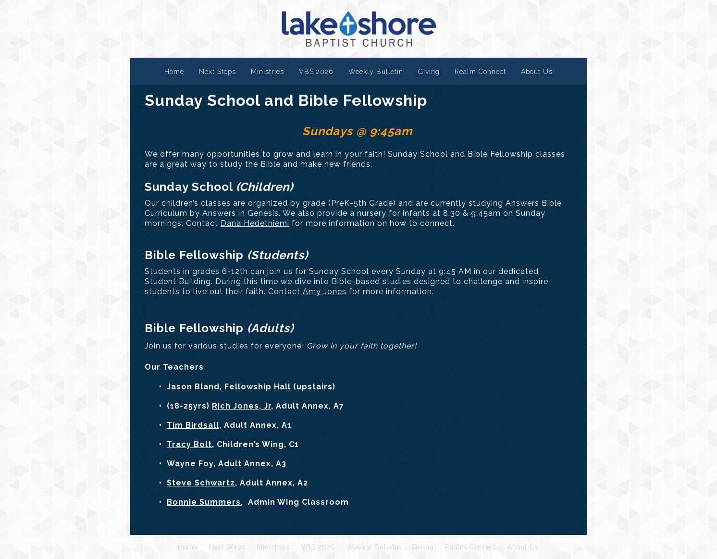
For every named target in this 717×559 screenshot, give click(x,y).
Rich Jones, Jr (241, 405)
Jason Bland (193, 386)
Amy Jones (324, 291)
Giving (429, 71)
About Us (537, 71)
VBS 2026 (316, 71)
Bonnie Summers (204, 502)
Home (174, 71)
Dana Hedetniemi (255, 223)
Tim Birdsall (193, 425)
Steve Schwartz (201, 482)
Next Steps (217, 71)
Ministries (267, 71)
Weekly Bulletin (375, 71)
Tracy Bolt (189, 444)
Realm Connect (480, 71)
